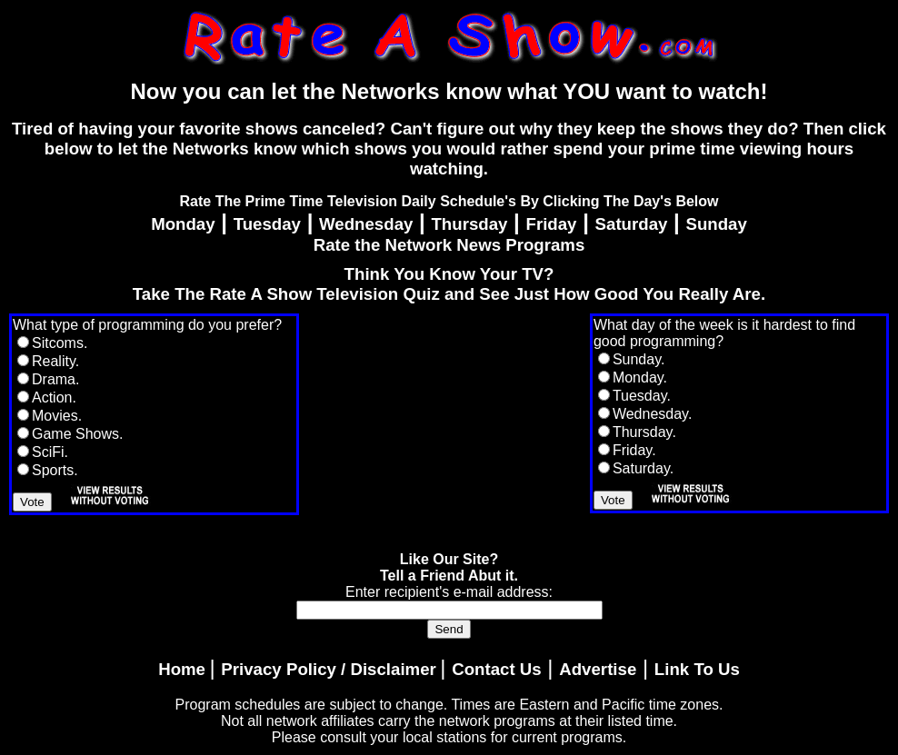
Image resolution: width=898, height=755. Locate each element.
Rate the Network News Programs (449, 244)
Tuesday (267, 223)
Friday (551, 223)
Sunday (715, 223)
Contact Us (496, 669)
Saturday (631, 223)
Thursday (469, 223)
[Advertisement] (444, 427)
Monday (183, 223)
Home (181, 669)
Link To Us (697, 669)
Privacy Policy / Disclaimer (328, 669)
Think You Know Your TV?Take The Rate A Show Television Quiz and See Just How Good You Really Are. (449, 283)
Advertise (597, 669)
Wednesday (366, 223)
